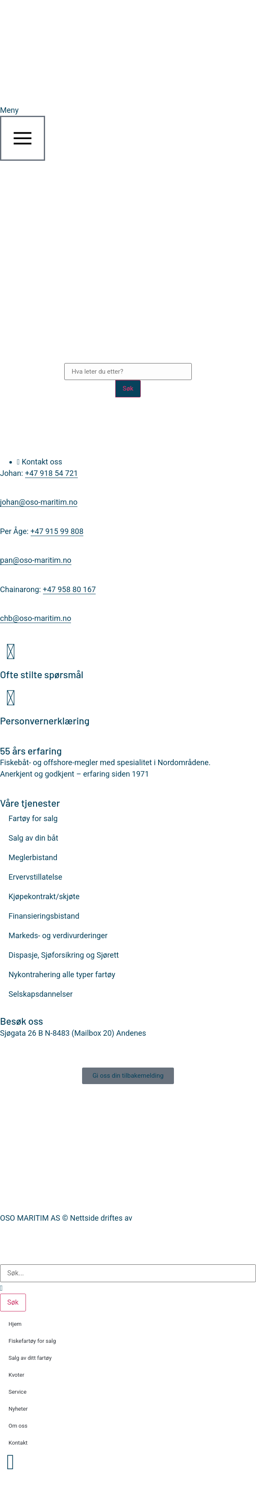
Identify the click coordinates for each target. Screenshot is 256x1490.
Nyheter (18, 1409)
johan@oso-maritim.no (38, 502)
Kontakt (18, 1443)
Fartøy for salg (33, 818)
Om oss (18, 1426)
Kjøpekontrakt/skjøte (44, 896)
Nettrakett (151, 1217)
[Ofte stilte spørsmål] (10, 652)
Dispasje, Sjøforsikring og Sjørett (64, 954)
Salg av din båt (33, 837)
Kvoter (16, 1375)
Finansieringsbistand (44, 915)
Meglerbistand (33, 857)
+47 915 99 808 (57, 531)
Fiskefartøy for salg (32, 1341)
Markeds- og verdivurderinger (58, 935)
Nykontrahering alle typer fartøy (62, 974)
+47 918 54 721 (51, 473)
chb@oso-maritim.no (35, 618)
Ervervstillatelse (35, 876)
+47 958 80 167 (69, 589)
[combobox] (128, 1273)
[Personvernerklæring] (10, 698)
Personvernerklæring (45, 721)
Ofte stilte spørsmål (41, 674)
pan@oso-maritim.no (35, 560)
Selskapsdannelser (41, 994)
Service (17, 1392)
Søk (127, 388)
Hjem (15, 1324)
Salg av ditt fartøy (30, 1358)
